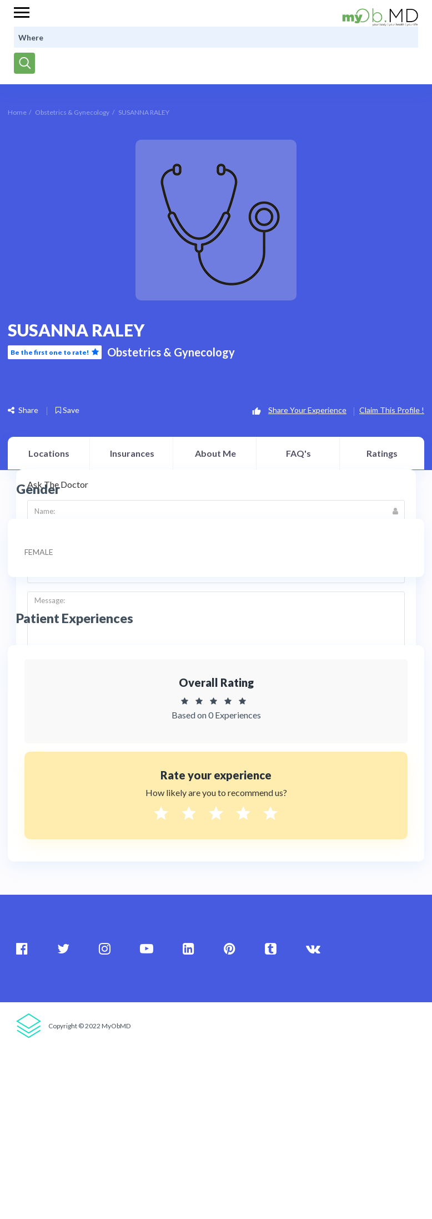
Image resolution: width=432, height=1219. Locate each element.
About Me (215, 453)
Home (17, 112)
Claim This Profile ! (391, 410)
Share (23, 410)
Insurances (132, 453)
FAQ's (298, 453)
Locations (48, 453)
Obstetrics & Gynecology (72, 112)
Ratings (382, 453)
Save (67, 410)
